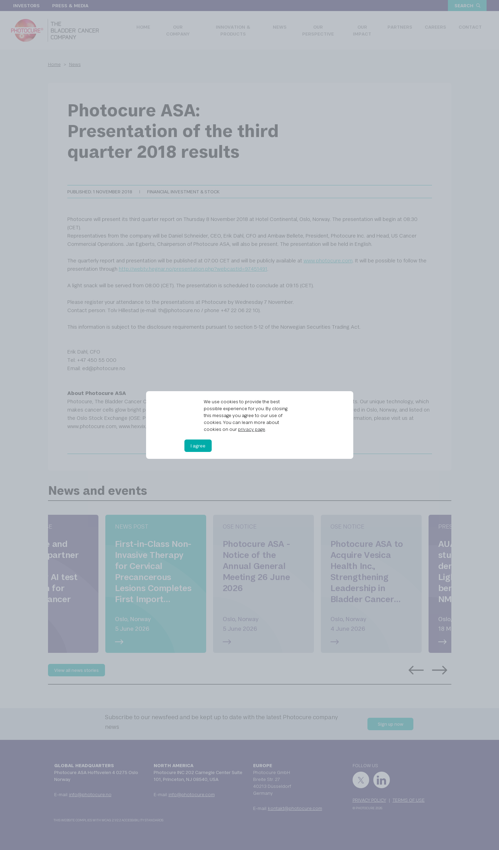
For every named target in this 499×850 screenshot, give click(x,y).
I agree (198, 446)
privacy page (251, 429)
